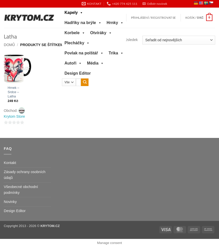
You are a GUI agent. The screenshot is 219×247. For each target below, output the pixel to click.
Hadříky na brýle (83, 23)
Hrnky (115, 23)
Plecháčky (77, 43)
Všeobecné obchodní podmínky (21, 190)
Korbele (74, 33)
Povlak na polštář (84, 53)
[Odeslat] (85, 82)
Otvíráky (101, 33)
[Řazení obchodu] (178, 40)
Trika (116, 53)
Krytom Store (14, 116)
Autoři (73, 63)
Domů (9, 45)
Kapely (73, 13)
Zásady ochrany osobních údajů (25, 175)
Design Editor (77, 73)
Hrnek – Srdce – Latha (13, 92)
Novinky (10, 202)
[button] (155, 3)
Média (95, 63)
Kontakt (10, 163)
